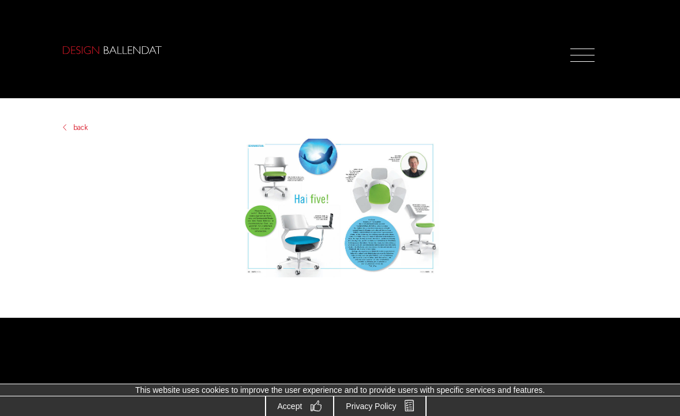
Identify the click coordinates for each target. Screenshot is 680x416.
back (80, 127)
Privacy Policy (371, 406)
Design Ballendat (112, 50)
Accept (290, 406)
